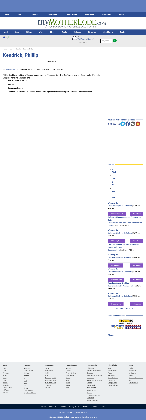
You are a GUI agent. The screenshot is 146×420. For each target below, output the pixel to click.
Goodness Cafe (114, 250)
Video (131, 375)
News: (5, 365)
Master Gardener (92, 400)
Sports (19, 14)
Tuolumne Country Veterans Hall (120, 286)
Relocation (90, 398)
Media (121, 14)
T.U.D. (131, 380)
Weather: (27, 365)
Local (6, 32)
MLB (25, 381)
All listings (90, 368)
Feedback (62, 407)
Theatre (68, 370)
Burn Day (27, 368)
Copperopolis (91, 385)
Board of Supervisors (136, 378)
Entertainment (53, 14)
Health (47, 373)
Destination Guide (50, 380)
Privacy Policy (74, 407)
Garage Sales (112, 383)
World (41, 32)
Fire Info (47, 387)
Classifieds (106, 14)
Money (52, 32)
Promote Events (113, 378)
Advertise (94, 407)
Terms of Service (65, 412)
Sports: (26, 375)
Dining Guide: (92, 365)
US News (29, 32)
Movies (68, 368)
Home (43, 407)
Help (103, 407)
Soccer (26, 388)
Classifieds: (112, 365)
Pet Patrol (48, 385)
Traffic (64, 32)
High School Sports (30, 393)
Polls (67, 387)
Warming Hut (113, 203)
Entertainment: (71, 365)
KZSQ (68, 383)
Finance (89, 393)
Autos (110, 373)
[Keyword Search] (106, 41)
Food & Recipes (71, 373)
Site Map (85, 407)
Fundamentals (91, 390)
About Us (52, 407)
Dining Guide (72, 14)
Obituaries (92, 32)
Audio (131, 368)
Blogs (46, 375)
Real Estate (89, 14)
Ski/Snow (27, 373)
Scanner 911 (133, 370)
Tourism (123, 32)
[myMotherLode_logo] (71, 23)
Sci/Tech (6, 390)
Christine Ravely (10, 70)
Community (35, 14)
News (7, 14)
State (17, 32)
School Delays (108, 32)
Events (47, 368)
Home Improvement (93, 395)
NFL (25, 378)
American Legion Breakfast (118, 283)
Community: (49, 365)
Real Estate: (91, 387)
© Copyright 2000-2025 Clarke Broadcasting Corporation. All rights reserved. (73, 417)
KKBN (68, 385)
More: (131, 365)
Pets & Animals (113, 385)
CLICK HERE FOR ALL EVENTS (125, 308)
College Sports (28, 390)
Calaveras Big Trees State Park (120, 206)
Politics (5, 383)
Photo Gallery (133, 383)
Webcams (77, 32)
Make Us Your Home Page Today (121, 120)
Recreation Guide (50, 383)
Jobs (109, 368)
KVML (68, 380)
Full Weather (82, 39)
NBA (25, 383)
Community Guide (50, 378)
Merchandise (112, 370)
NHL (25, 385)
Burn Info (91, 39)
